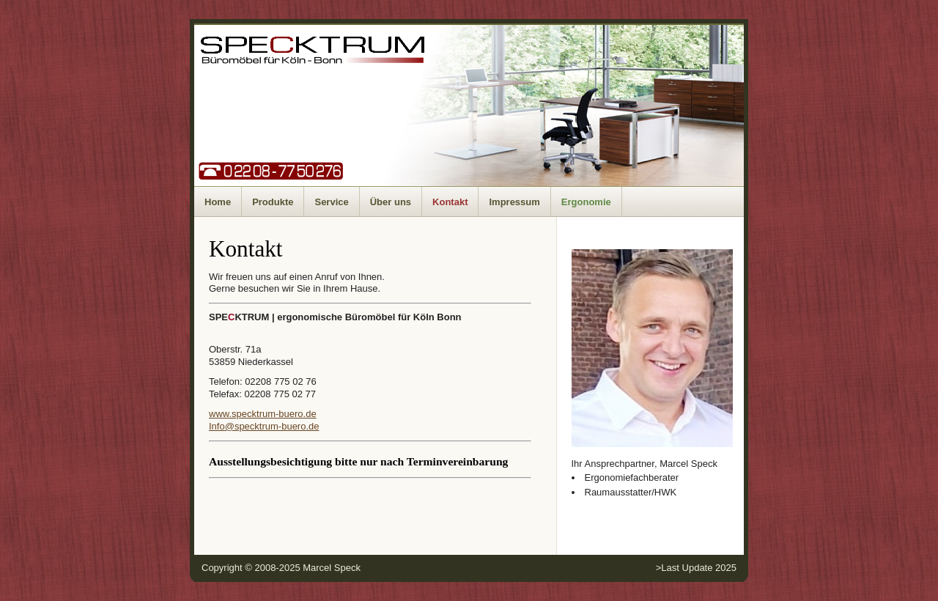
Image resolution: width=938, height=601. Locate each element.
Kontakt (450, 201)
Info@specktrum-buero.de (264, 426)
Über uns (390, 201)
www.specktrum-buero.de (263, 413)
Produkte (272, 201)
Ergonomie (586, 201)
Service (331, 201)
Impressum (514, 201)
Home (217, 201)
